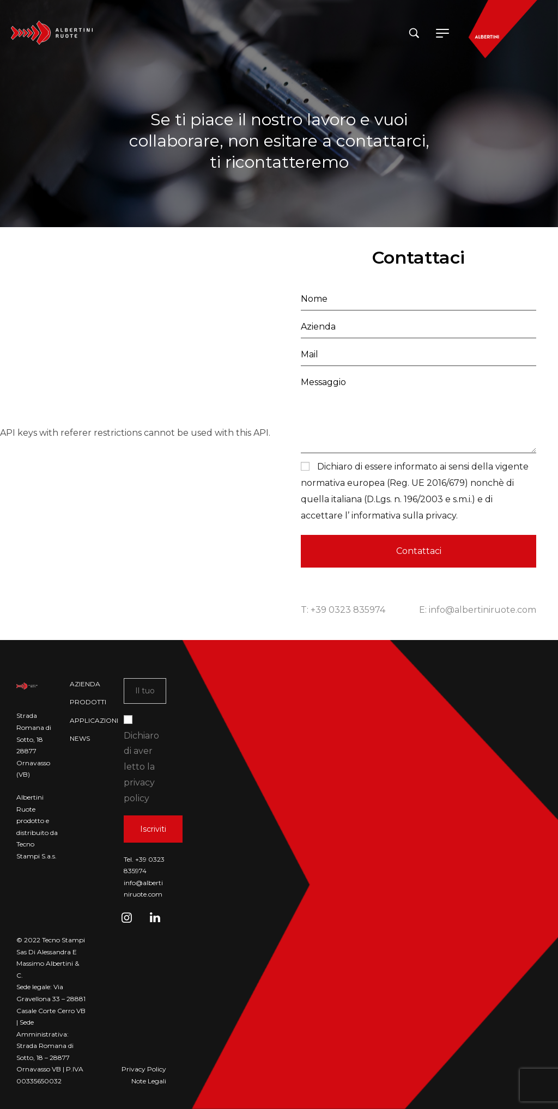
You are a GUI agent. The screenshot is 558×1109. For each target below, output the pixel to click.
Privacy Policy (144, 1069)
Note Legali (148, 1081)
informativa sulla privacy (402, 515)
